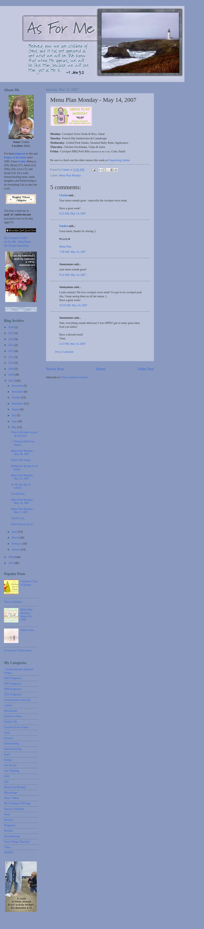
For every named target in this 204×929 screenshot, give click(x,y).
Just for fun (10, 765)
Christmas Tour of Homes (29, 583)
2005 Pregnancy (13, 678)
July (14, 415)
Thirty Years (27, 630)
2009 (11, 368)
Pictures (8, 819)
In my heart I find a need (17, 650)
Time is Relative (13, 601)
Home (100, 369)
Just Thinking (11, 770)
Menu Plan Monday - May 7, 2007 (22, 510)
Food (7, 732)
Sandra (63, 225)
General (8, 738)
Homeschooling (12, 748)
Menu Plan (65, 246)
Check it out (17, 518)
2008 (11, 374)
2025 (11, 333)
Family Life (10, 721)
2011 (11, 357)
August (16, 409)
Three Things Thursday (17, 841)
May (14, 427)
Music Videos (11, 798)
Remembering (12, 836)
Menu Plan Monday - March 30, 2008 (27, 614)
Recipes (8, 830)
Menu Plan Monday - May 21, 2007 (22, 477)
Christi (63, 195)
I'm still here (18, 493)
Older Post (146, 369)
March (15, 537)
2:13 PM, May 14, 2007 (72, 343)
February (17, 543)
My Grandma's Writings (17, 803)
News (7, 814)
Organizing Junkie (119, 160)
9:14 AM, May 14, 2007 (72, 274)
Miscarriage (10, 792)
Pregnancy (10, 825)
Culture (8, 705)
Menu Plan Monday (70, 175)
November (18, 391)
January (16, 549)
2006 (11, 557)
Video (7, 847)
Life (6, 781)
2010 (11, 362)
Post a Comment (64, 351)
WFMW (8, 852)
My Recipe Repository (16, 245)
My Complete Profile (15, 238)
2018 (11, 339)
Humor (8, 759)
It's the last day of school (20, 486)
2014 (11, 345)
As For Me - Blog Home (17, 241)
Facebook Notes (13, 716)
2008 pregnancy (13, 688)
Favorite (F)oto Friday (16, 727)
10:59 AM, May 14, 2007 (73, 305)
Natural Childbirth (14, 809)
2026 (11, 327)
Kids (6, 776)
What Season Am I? (22, 524)
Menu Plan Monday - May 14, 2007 (22, 501)
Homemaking (11, 743)
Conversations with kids (17, 700)
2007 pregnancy (13, 683)
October (16, 397)
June (14, 421)
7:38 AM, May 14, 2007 (72, 251)
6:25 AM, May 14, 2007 (72, 213)
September (18, 403)
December (18, 385)
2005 (11, 563)
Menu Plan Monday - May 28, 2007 (22, 452)
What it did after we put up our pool (24, 434)
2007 (11, 380)
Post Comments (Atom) (74, 377)
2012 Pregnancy (13, 694)
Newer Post (55, 369)
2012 (11, 351)
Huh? (7, 754)
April (15, 531)
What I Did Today (21, 460)
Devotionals (10, 710)
